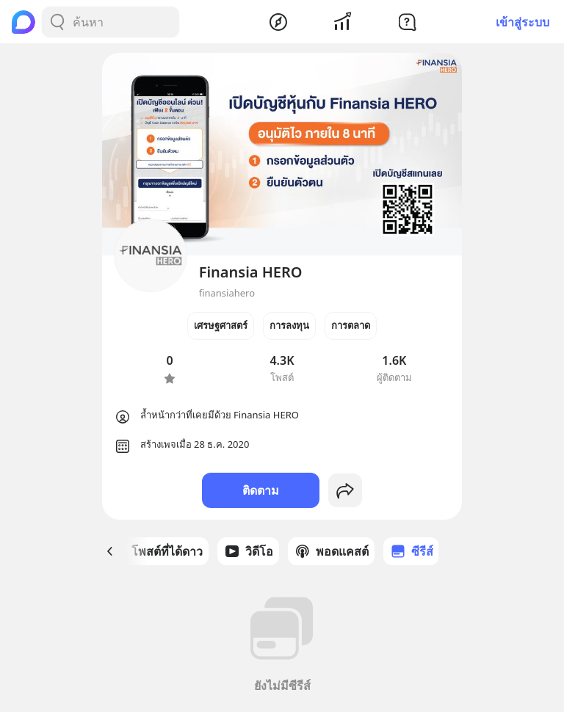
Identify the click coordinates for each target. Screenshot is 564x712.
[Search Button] (57, 22)
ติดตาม (260, 490)
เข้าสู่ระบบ (522, 22)
